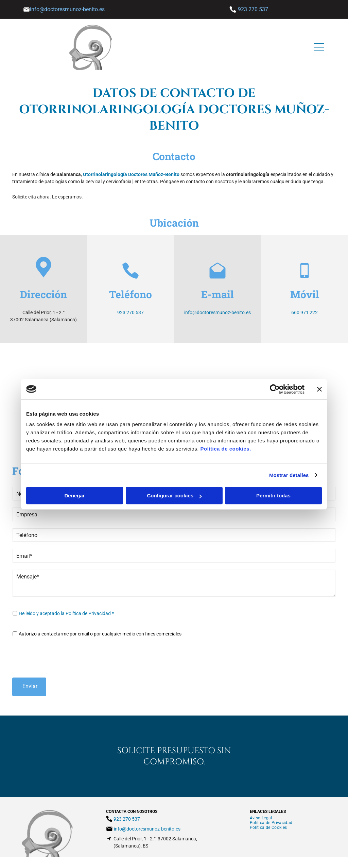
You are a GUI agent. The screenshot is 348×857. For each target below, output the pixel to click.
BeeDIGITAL (268, 847)
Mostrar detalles (289, 459)
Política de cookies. (225, 433)
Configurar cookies (174, 480)
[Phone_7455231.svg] (130, 278)
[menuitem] (261, 786)
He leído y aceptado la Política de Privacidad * (66, 613)
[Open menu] (319, 47)
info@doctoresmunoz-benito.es (217, 312)
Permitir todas (273, 480)
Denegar (74, 480)
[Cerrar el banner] (319, 373)
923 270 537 (253, 9)
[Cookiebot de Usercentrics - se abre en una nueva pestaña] (274, 373)
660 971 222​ (304, 312)
